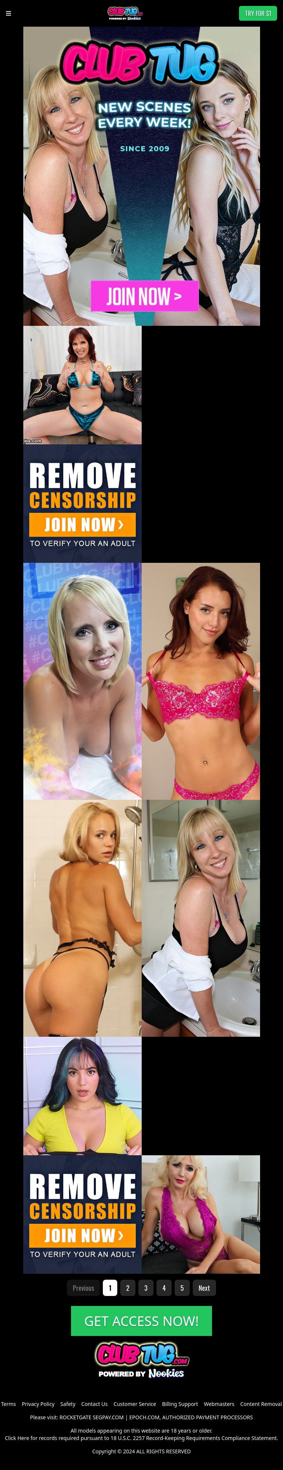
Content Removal (261, 1403)
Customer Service (135, 1403)
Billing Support (180, 1403)
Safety (67, 1403)
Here (23, 1437)
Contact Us (94, 1403)
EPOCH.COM (144, 1417)
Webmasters (219, 1403)
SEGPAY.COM (108, 1417)
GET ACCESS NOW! (141, 1321)
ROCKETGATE (75, 1417)
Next (204, 1288)
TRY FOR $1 (258, 13)
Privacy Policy (38, 1403)
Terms (8, 1403)
